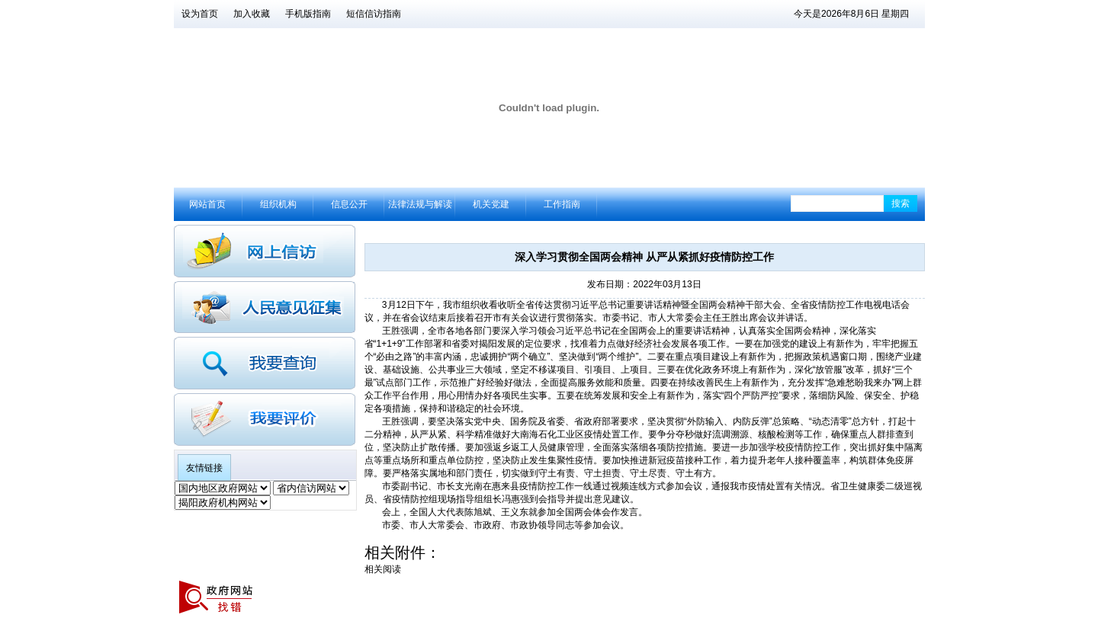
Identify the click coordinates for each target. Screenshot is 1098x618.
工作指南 (562, 204)
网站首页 (207, 204)
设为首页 (199, 13)
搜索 (900, 203)
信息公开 (349, 204)
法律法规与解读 (420, 204)
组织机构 (278, 204)
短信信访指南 (373, 13)
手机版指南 (308, 13)
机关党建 (491, 204)
